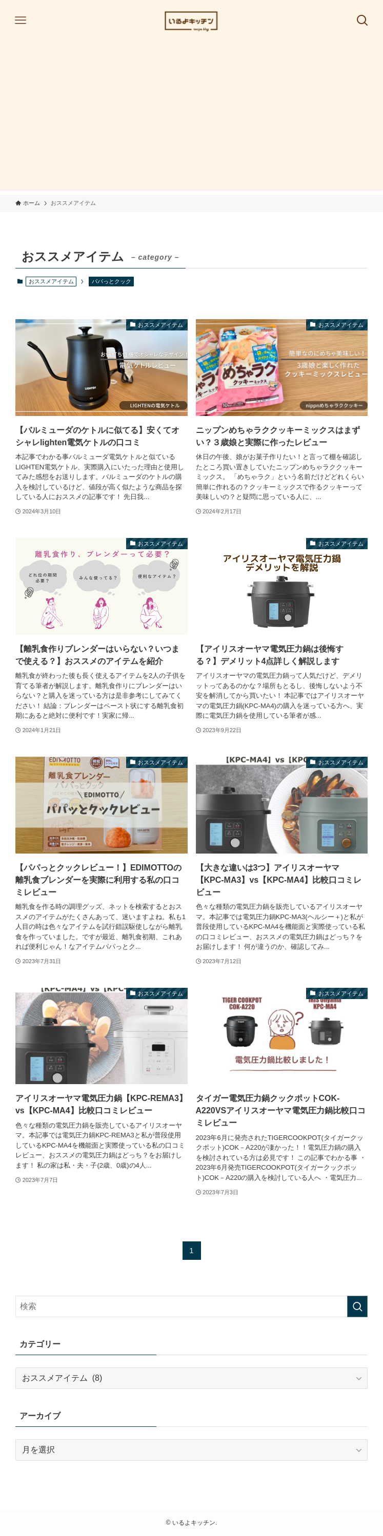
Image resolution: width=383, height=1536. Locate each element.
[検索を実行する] (357, 1306)
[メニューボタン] (20, 20)
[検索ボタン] (362, 20)
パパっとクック (111, 281)
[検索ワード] (191, 1306)
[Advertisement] (191, 118)
